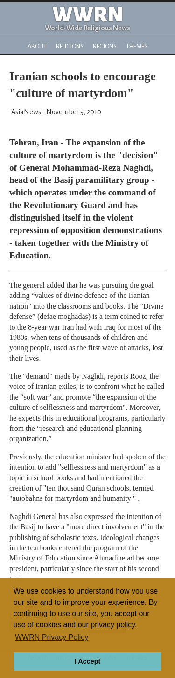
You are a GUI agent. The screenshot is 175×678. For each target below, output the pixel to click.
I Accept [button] (87, 661)
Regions (105, 46)
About (37, 46)
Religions (70, 46)
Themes (136, 46)
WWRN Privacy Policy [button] (51, 637)
